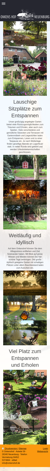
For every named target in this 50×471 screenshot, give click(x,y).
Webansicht (42, 451)
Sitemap (22, 448)
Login (45, 448)
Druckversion (10, 448)
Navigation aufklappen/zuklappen (25, 3)
